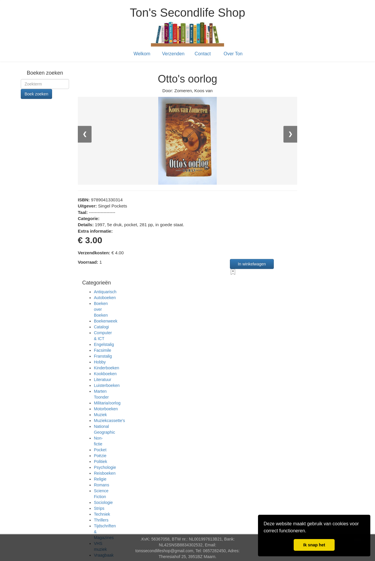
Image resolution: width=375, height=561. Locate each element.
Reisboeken (105, 473)
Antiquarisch (105, 291)
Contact (203, 53)
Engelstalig (104, 344)
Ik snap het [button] (314, 545)
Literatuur (102, 379)
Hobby (100, 362)
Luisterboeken (107, 385)
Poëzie (100, 455)
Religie (100, 479)
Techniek (102, 514)
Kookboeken (105, 373)
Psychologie (105, 467)
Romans (101, 485)
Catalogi (101, 327)
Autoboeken (105, 297)
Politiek (100, 461)
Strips (99, 508)
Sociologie (103, 502)
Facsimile (102, 350)
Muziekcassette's (109, 420)
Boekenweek (105, 321)
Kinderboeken (106, 368)
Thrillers (101, 520)
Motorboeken (106, 408)
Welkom (141, 53)
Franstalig (103, 356)
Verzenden (173, 53)
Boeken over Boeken (101, 309)
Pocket (100, 449)
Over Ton (233, 53)
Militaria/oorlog (107, 403)
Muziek (100, 414)
